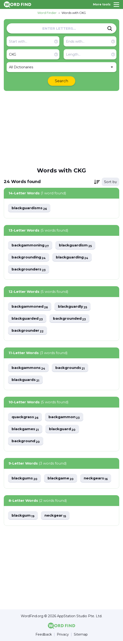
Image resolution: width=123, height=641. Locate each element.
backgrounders (29, 269)
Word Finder (47, 13)
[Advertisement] (61, 129)
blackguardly (72, 306)
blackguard (62, 429)
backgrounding (29, 257)
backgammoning (30, 245)
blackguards (25, 379)
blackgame (61, 478)
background (26, 441)
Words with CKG (74, 13)
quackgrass (25, 417)
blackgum (23, 515)
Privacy (63, 634)
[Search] (109, 28)
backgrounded (69, 318)
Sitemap (81, 634)
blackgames (25, 429)
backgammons (28, 367)
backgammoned (30, 306)
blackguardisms (29, 208)
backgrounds (70, 367)
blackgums (24, 478)
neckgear (55, 515)
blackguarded (27, 318)
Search (61, 81)
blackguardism (75, 245)
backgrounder (28, 330)
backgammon (64, 417)
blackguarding (72, 257)
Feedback (43, 634)
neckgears (96, 478)
